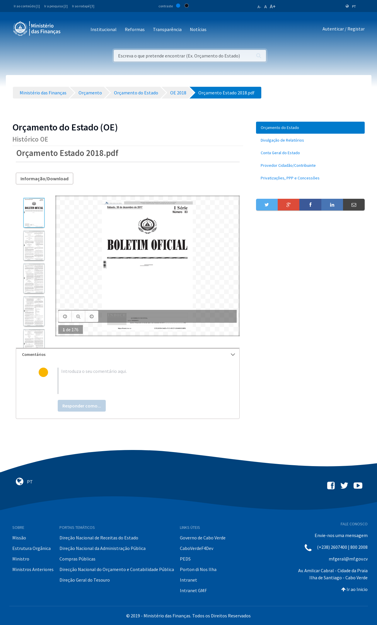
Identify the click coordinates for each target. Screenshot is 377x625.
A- (259, 6)
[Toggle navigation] (70, 30)
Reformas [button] (135, 29)
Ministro (20, 559)
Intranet (188, 580)
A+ (273, 6)
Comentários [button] (128, 354)
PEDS (185, 559)
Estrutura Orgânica (31, 548)
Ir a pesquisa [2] (56, 6)
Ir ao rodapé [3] (83, 6)
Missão (19, 538)
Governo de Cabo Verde (203, 538)
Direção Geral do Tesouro (84, 580)
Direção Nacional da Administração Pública (102, 548)
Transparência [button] (167, 29)
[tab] (127, 355)
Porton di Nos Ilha (198, 569)
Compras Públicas (77, 559)
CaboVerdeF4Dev (196, 548)
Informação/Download (45, 178)
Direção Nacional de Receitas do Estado (98, 538)
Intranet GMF (193, 590)
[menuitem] (310, 128)
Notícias (198, 29)
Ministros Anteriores (33, 569)
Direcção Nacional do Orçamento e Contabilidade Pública (116, 569)
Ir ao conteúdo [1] (27, 6)
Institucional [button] (104, 29)
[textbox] (137, 381)
